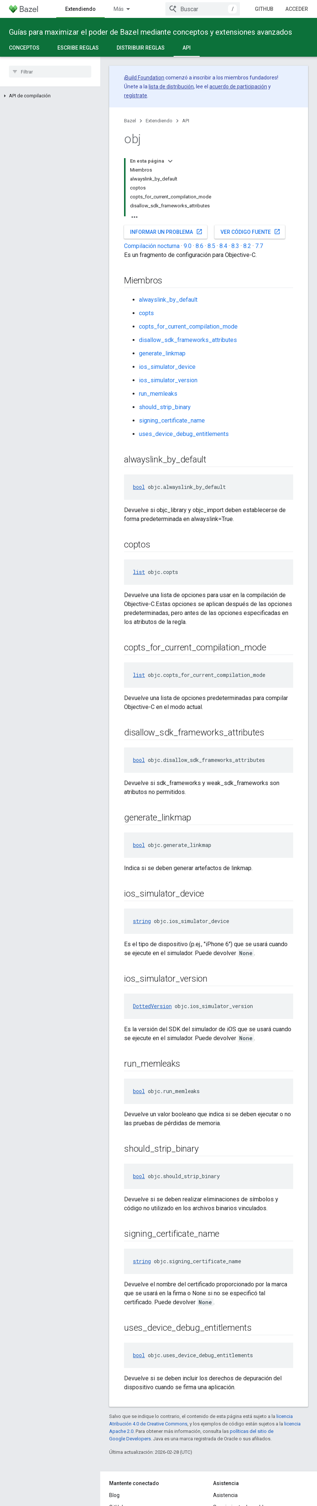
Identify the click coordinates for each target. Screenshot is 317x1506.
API (185, 120)
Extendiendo (159, 120)
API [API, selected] (187, 48)
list (139, 571)
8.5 (211, 246)
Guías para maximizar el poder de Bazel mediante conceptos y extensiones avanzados (150, 32)
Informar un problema (166, 231)
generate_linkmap (162, 353)
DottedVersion (152, 1006)
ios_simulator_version (168, 380)
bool (139, 486)
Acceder (296, 9)
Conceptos (24, 48)
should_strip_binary (165, 407)
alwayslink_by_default (168, 299)
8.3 (235, 246)
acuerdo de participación (238, 87)
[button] (50, 95)
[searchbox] (50, 72)
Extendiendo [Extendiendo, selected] (80, 9)
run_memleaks (158, 393)
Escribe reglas (78, 48)
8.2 (247, 246)
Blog (114, 1495)
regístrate (135, 95)
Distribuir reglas (141, 48)
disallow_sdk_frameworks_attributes (188, 339)
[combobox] (202, 9)
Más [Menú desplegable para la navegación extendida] (119, 9)
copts (146, 313)
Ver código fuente (250, 231)
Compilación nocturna (152, 246)
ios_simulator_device (167, 366)
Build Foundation (144, 78)
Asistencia (225, 1495)
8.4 (223, 246)
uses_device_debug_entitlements (184, 433)
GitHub (264, 9)
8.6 (199, 246)
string (142, 921)
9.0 (187, 246)
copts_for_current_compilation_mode (188, 326)
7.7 (259, 246)
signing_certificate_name (172, 420)
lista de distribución (171, 87)
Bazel (130, 120)
